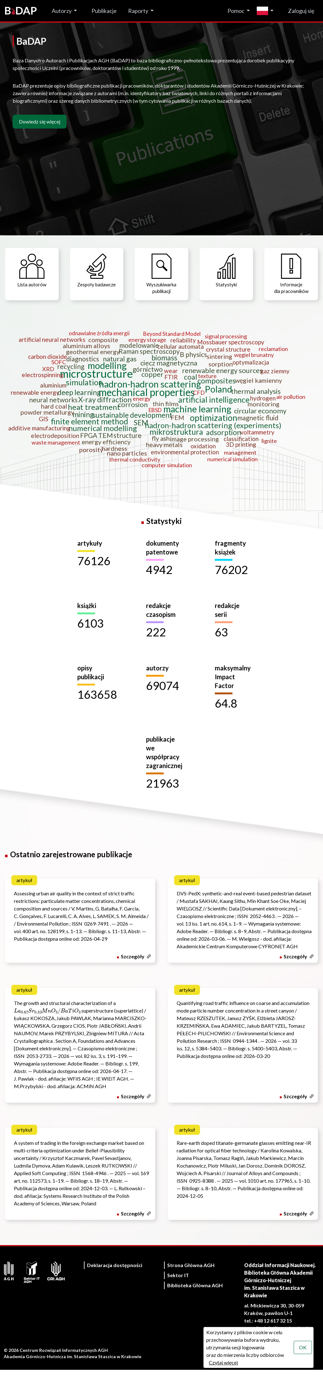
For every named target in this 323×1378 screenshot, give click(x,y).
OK (302, 1347)
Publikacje (104, 10)
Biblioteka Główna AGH (195, 1293)
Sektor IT (178, 1283)
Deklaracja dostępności (114, 1273)
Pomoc (235, 10)
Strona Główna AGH (190, 1273)
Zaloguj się (301, 10)
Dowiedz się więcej (39, 121)
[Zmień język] (267, 11)
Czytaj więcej (223, 1362)
